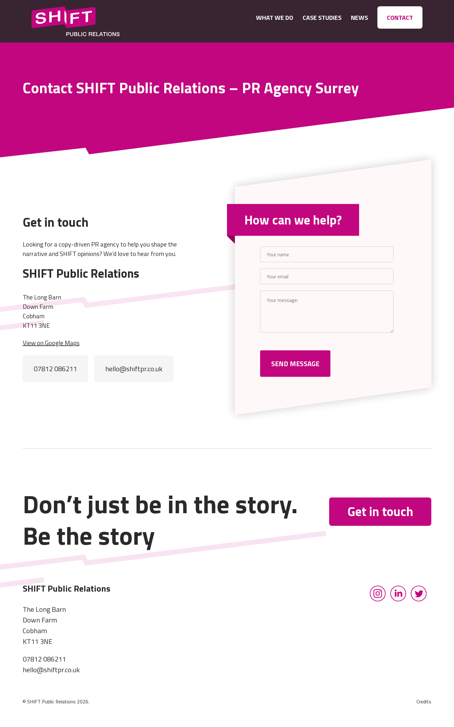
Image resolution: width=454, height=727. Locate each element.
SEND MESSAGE (295, 363)
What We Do (274, 17)
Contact (400, 17)
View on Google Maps (51, 343)
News (359, 17)
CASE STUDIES (322, 17)
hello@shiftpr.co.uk (133, 368)
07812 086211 (55, 368)
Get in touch (380, 511)
